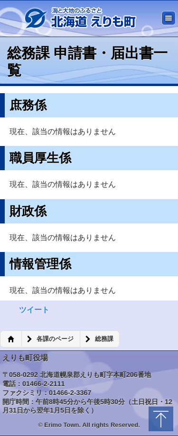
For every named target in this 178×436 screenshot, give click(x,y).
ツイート (34, 310)
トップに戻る (161, 419)
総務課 (104, 339)
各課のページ (55, 339)
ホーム (10, 339)
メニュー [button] (168, 18)
